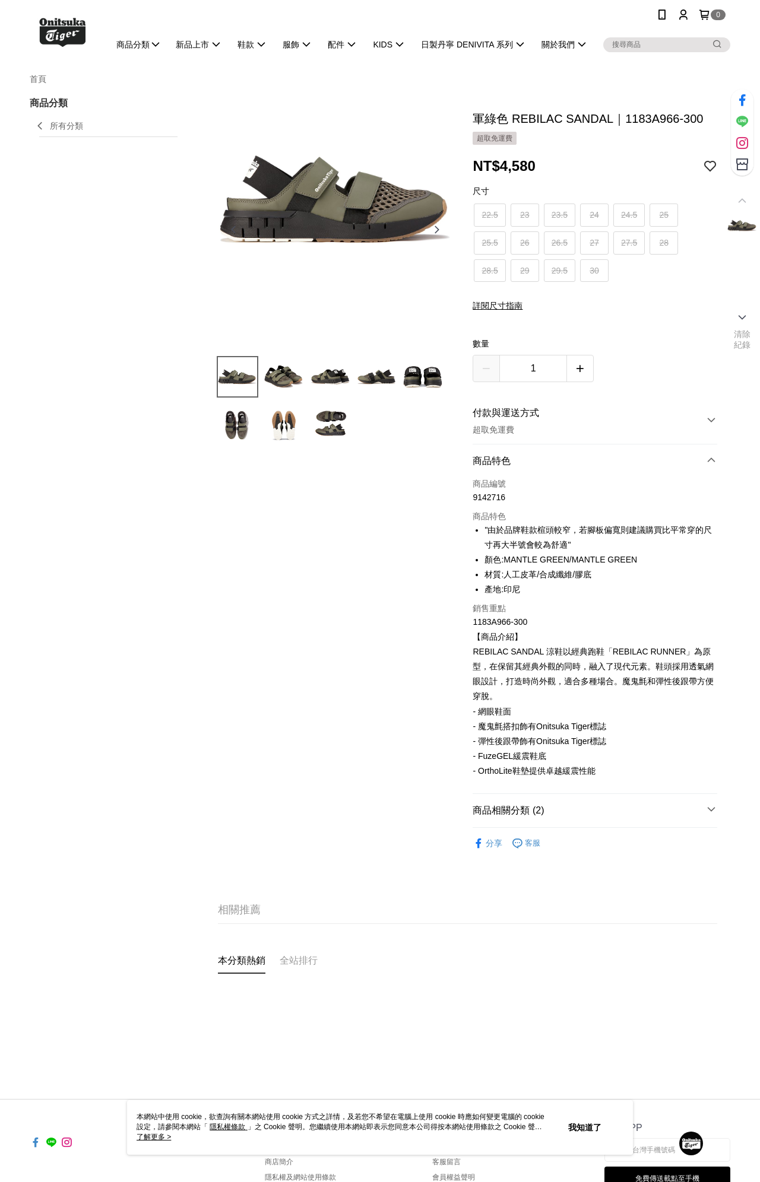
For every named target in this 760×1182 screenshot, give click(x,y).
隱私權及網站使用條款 (300, 1177)
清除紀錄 (742, 339)
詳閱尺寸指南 (497, 305)
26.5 (560, 242)
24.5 (629, 215)
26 (525, 242)
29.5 (560, 270)
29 (525, 270)
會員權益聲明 (453, 1177)
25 (664, 215)
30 (594, 270)
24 (594, 215)
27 (594, 242)
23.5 (560, 215)
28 (664, 242)
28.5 (490, 270)
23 (525, 215)
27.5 (629, 242)
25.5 (490, 242)
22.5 (490, 215)
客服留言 (446, 1162)
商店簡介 (279, 1162)
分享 (487, 843)
